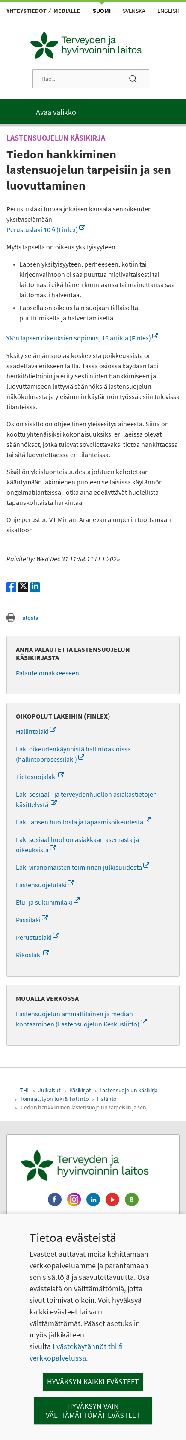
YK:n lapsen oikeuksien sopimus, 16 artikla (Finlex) (82, 338)
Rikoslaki (32, 954)
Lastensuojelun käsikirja (129, 1090)
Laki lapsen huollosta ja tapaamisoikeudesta (83, 822)
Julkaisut (49, 1090)
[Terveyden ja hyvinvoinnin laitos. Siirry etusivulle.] (93, 1165)
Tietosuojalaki (40, 776)
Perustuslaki (37, 937)
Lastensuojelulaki (45, 884)
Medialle (66, 11)
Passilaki (32, 919)
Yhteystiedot (26, 11)
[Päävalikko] (93, 111)
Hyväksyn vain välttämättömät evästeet (93, 1410)
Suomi (102, 11)
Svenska (134, 11)
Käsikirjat (80, 1090)
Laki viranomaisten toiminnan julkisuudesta (82, 867)
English (168, 11)
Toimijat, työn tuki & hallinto (54, 1099)
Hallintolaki (36, 731)
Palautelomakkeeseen (47, 673)
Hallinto (107, 1099)
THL (25, 1090)
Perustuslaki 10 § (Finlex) (45, 229)
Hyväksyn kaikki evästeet (93, 1382)
